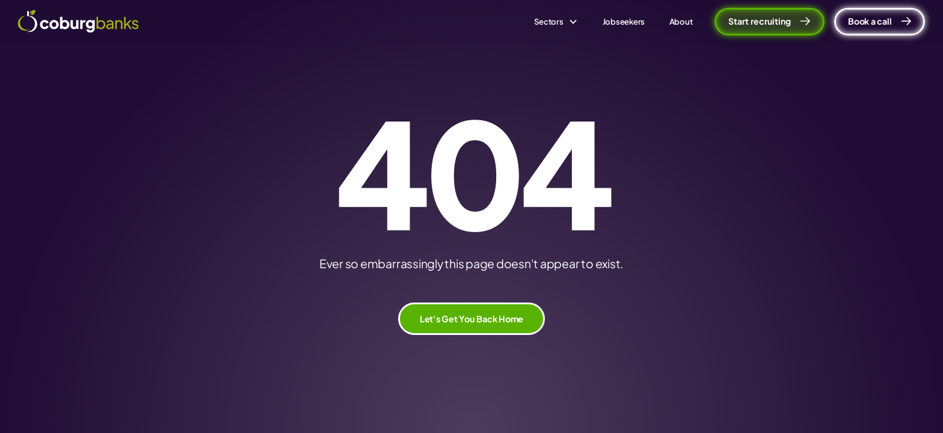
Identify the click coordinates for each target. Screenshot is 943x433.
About (681, 21)
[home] (78, 21)
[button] (556, 21)
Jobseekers (624, 21)
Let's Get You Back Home (471, 318)
